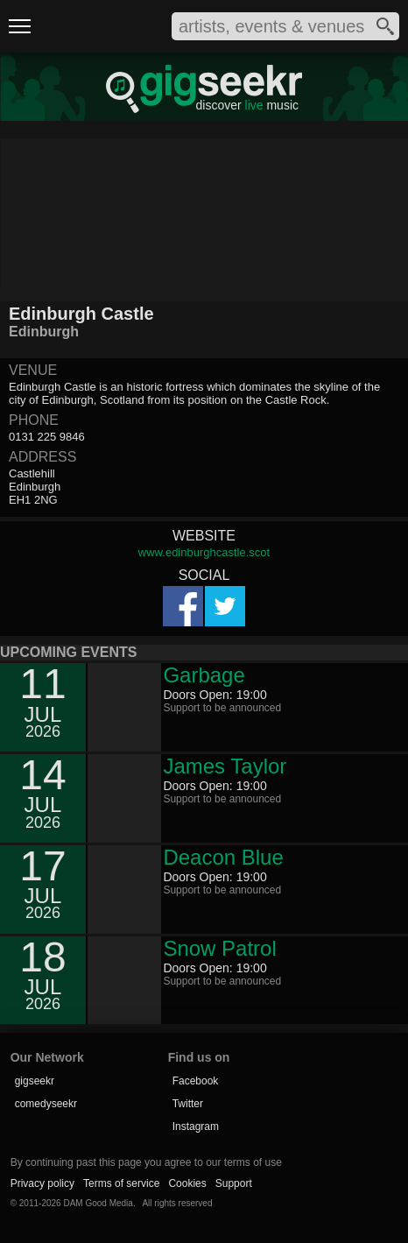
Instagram (195, 1126)
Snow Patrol (219, 948)
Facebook (195, 1081)
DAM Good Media (97, 1203)
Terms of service (121, 1183)
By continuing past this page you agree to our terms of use (146, 1162)
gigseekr (34, 1081)
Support (233, 1183)
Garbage (203, 675)
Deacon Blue (223, 857)
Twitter (187, 1104)
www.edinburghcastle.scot (204, 552)
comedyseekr (46, 1104)
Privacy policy (42, 1183)
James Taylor (224, 766)
